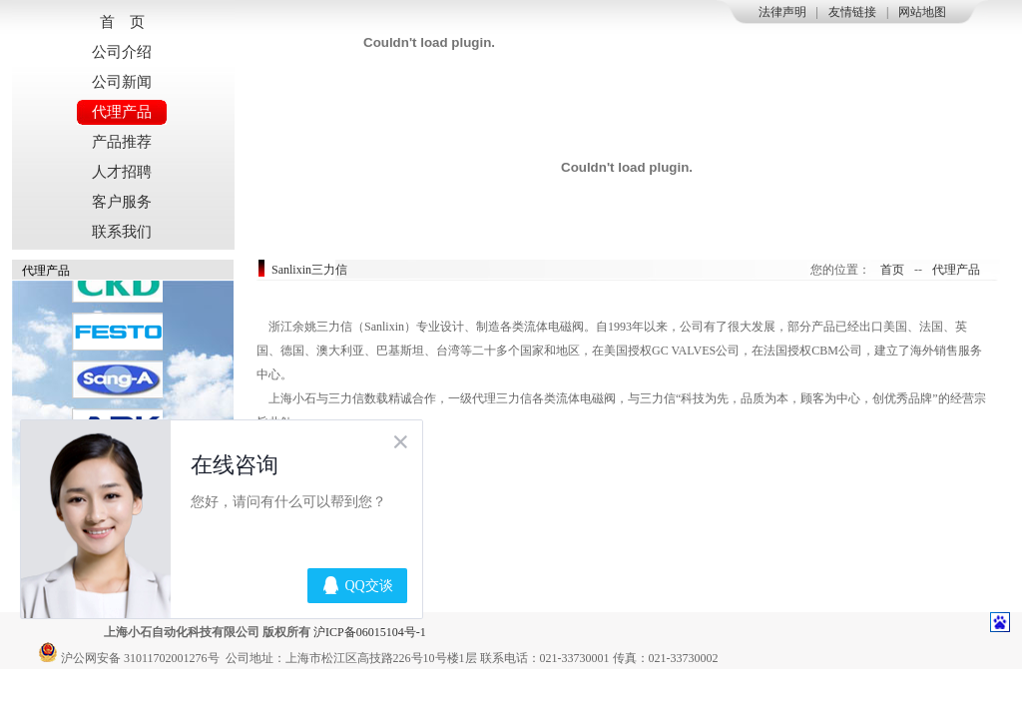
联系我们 (122, 232)
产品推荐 (122, 142)
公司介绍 (122, 52)
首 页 (122, 22)
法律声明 (782, 12)
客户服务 (122, 202)
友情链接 (852, 12)
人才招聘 (122, 172)
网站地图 (922, 12)
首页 (892, 270)
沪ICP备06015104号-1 (369, 632)
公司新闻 (122, 82)
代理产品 (122, 112)
